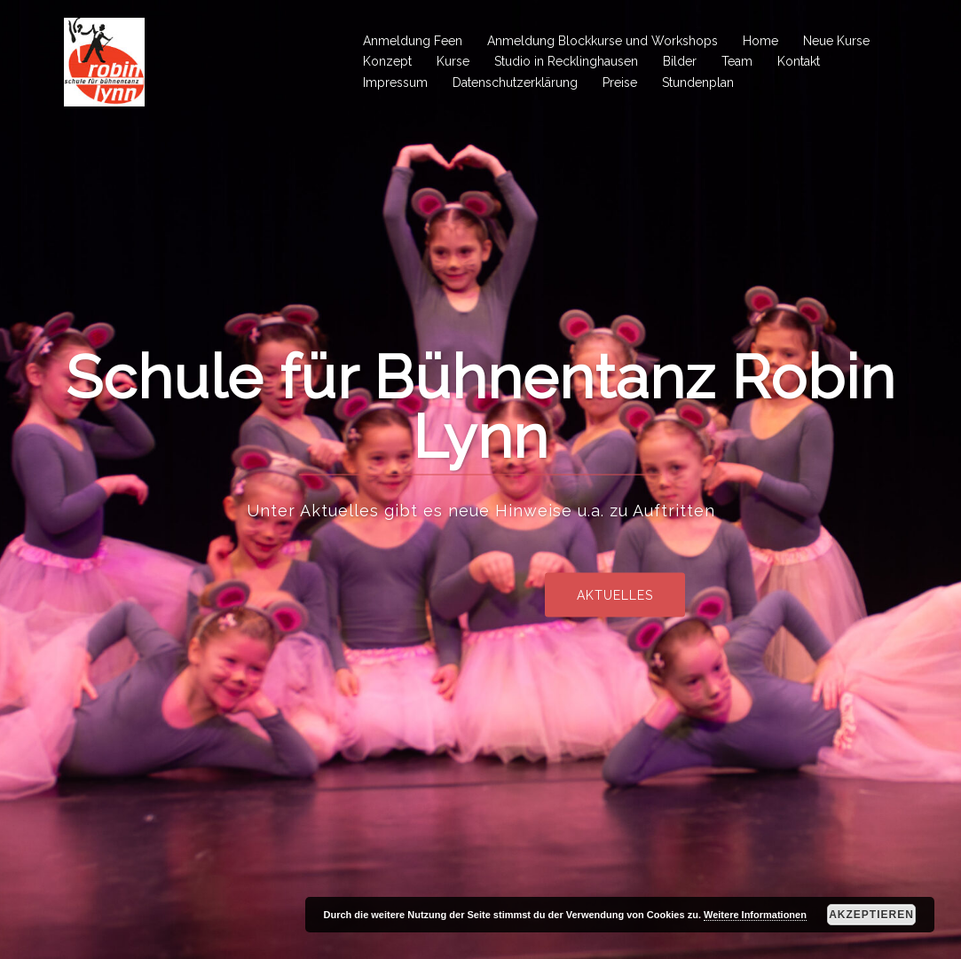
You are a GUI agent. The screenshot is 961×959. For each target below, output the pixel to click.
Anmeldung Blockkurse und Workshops (602, 41)
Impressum (395, 82)
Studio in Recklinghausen (566, 61)
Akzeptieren (871, 914)
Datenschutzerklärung (515, 82)
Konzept (387, 61)
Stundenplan (698, 82)
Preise (620, 82)
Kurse (453, 61)
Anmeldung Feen (412, 41)
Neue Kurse (836, 41)
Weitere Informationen (755, 914)
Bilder (680, 61)
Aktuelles (673, 594)
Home (760, 41)
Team (736, 61)
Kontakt (798, 61)
